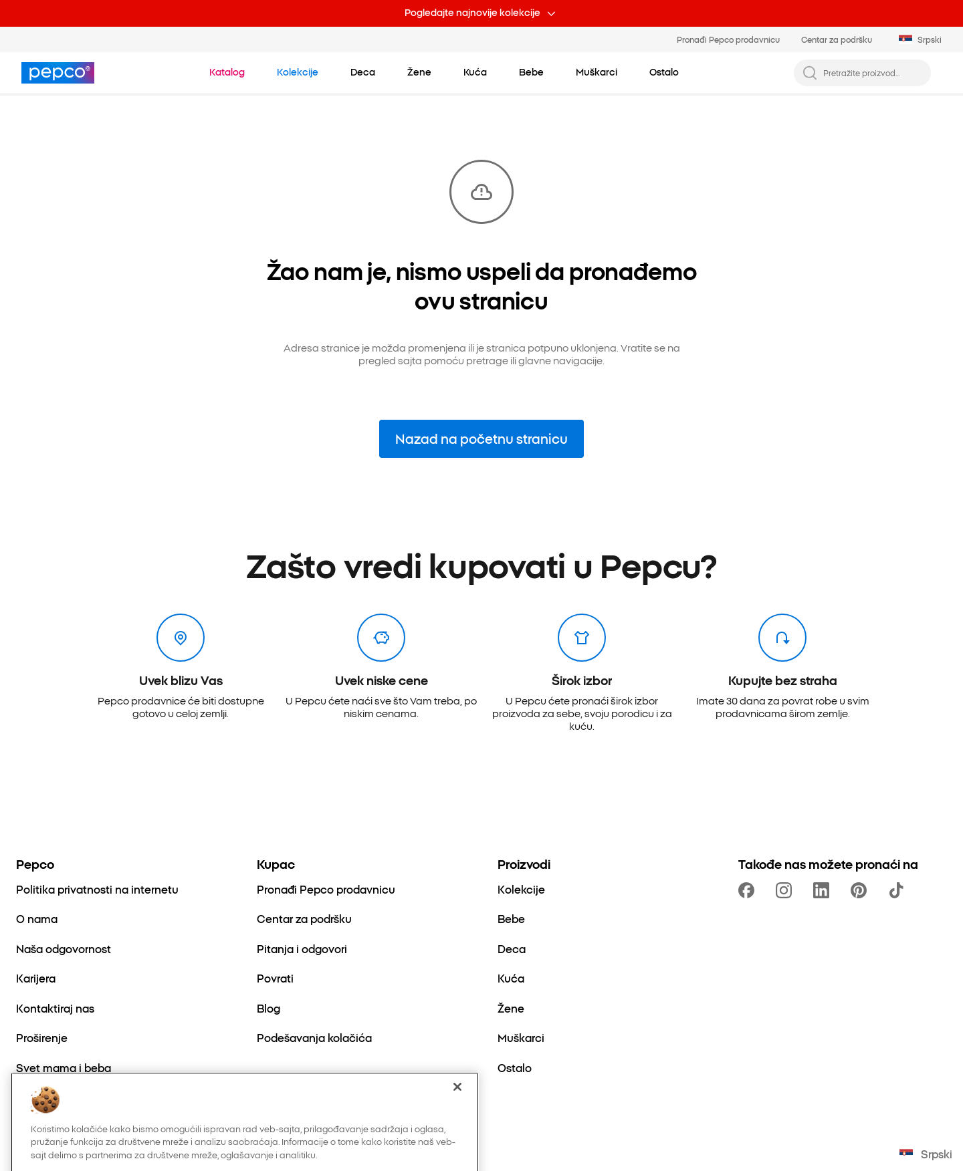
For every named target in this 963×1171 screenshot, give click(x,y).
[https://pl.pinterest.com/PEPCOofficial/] (861, 890)
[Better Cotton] (52, 1096)
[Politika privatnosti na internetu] (97, 889)
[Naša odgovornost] (63, 948)
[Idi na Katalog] (227, 72)
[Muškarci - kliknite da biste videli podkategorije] (596, 72)
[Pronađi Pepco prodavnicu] (326, 889)
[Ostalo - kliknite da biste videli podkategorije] (664, 72)
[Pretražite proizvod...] (873, 73)
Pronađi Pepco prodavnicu (728, 39)
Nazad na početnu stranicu (481, 438)
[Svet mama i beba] (63, 1067)
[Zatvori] (457, 1121)
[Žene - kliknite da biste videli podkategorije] (419, 72)
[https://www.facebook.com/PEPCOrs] (749, 890)
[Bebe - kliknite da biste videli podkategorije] (531, 72)
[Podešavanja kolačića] (314, 1037)
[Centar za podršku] (304, 918)
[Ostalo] (515, 1067)
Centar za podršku (836, 39)
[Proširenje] (42, 1037)
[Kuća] (511, 978)
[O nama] (37, 918)
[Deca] (512, 948)
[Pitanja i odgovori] (302, 948)
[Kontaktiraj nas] (55, 1008)
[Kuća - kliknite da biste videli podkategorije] (475, 72)
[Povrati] (275, 978)
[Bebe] (511, 918)
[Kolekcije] (521, 889)
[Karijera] (36, 978)
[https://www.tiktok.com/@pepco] (898, 890)
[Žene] (511, 1008)
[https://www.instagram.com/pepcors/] (786, 890)
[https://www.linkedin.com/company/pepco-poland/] (824, 890)
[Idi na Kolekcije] (297, 72)
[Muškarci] (521, 1037)
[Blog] (268, 1008)
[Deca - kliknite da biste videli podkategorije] (362, 72)
